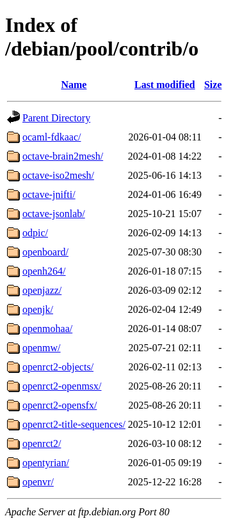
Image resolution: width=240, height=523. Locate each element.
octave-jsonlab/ (53, 213)
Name (73, 84)
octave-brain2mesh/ (62, 156)
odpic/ (35, 232)
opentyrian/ (45, 462)
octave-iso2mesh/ (58, 175)
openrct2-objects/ (57, 366)
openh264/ (44, 271)
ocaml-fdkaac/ (51, 137)
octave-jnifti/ (49, 194)
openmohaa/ (47, 328)
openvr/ (38, 481)
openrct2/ (41, 443)
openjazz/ (41, 290)
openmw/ (41, 347)
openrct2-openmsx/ (62, 386)
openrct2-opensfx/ (59, 405)
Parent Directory (56, 117)
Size (213, 84)
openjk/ (37, 309)
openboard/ (45, 251)
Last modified (164, 84)
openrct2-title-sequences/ (73, 424)
